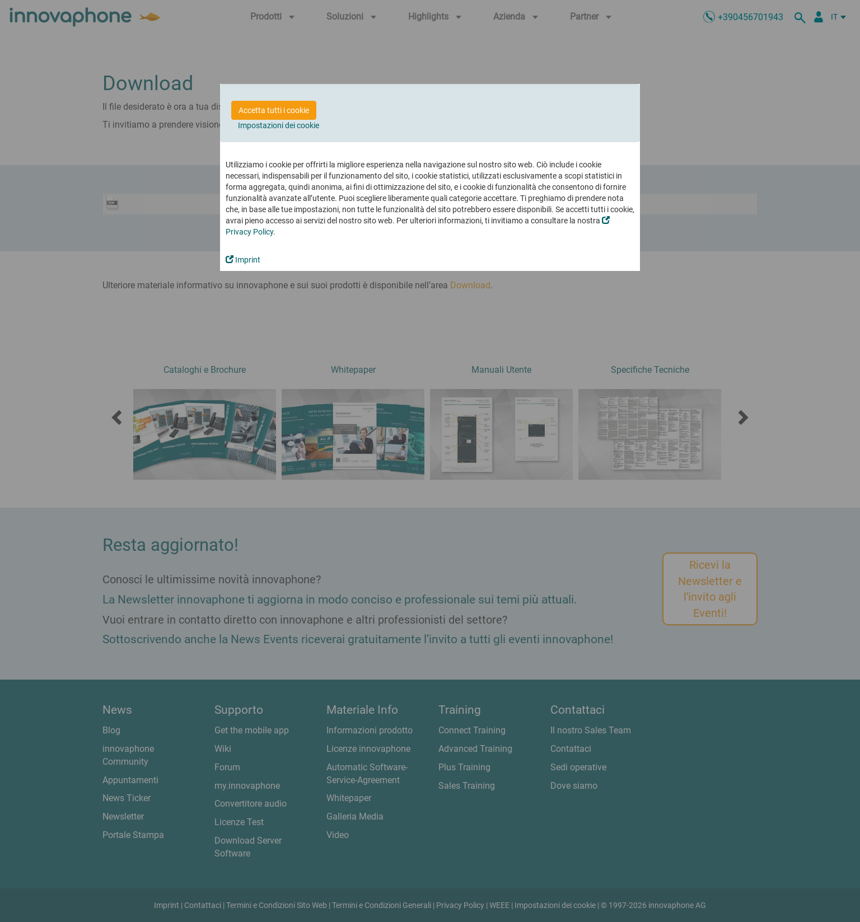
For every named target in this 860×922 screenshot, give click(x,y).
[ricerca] (801, 17)
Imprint (243, 259)
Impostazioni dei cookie (278, 125)
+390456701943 (750, 17)
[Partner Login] (818, 17)
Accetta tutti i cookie (274, 110)
